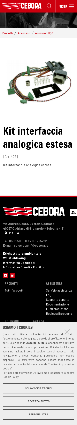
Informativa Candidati (19, 262)
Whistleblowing (14, 258)
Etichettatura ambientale (22, 253)
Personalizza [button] (38, 414)
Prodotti (7, 33)
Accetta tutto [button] (38, 401)
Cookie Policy (10, 376)
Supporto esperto (57, 299)
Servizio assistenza (59, 290)
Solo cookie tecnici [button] (38, 388)
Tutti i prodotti (14, 290)
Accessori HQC (44, 33)
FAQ (48, 295)
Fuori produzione (57, 309)
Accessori (24, 33)
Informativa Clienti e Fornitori (24, 267)
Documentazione (57, 304)
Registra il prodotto (59, 313)
